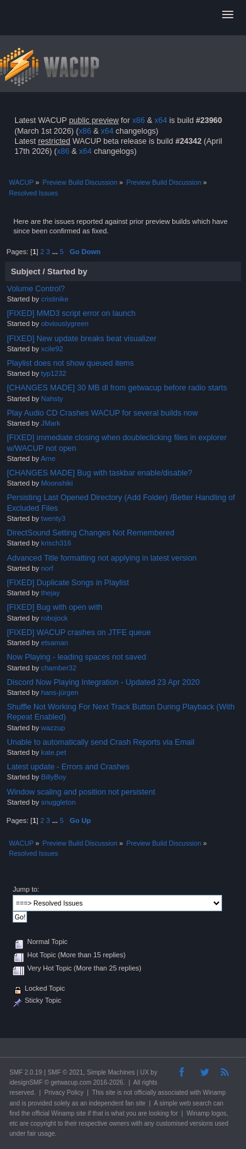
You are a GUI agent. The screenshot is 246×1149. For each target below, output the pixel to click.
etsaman (54, 642)
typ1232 (53, 373)
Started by (67, 271)
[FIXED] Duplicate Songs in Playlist (68, 582)
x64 (160, 120)
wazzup (53, 728)
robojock (54, 618)
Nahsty (52, 398)
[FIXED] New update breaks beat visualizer (82, 338)
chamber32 (58, 668)
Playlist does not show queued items (70, 363)
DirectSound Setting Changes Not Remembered (90, 532)
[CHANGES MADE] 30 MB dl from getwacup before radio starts (117, 387)
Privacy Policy (63, 1092)
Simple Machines (111, 1072)
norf (47, 568)
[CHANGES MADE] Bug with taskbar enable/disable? (100, 473)
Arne (48, 458)
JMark (50, 423)
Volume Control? (36, 288)
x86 (138, 120)
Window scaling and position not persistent (81, 792)
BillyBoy (53, 777)
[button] (228, 15)
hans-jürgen (59, 692)
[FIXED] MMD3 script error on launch (71, 313)
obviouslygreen (64, 323)
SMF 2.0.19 (25, 1072)
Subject (25, 271)
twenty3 (53, 518)
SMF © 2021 (65, 1072)
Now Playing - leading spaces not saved (76, 657)
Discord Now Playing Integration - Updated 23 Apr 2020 (103, 682)
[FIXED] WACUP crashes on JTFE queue (79, 632)
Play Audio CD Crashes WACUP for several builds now (102, 413)
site (111, 1092)
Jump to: (26, 889)
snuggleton (58, 802)
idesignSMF (26, 1082)
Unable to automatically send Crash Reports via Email (100, 742)
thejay (50, 593)
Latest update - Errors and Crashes (68, 766)
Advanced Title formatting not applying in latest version (102, 558)
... (56, 251)
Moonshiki (57, 483)
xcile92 (52, 349)
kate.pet (53, 752)
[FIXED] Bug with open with (55, 607)
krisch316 (56, 543)
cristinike (55, 299)
